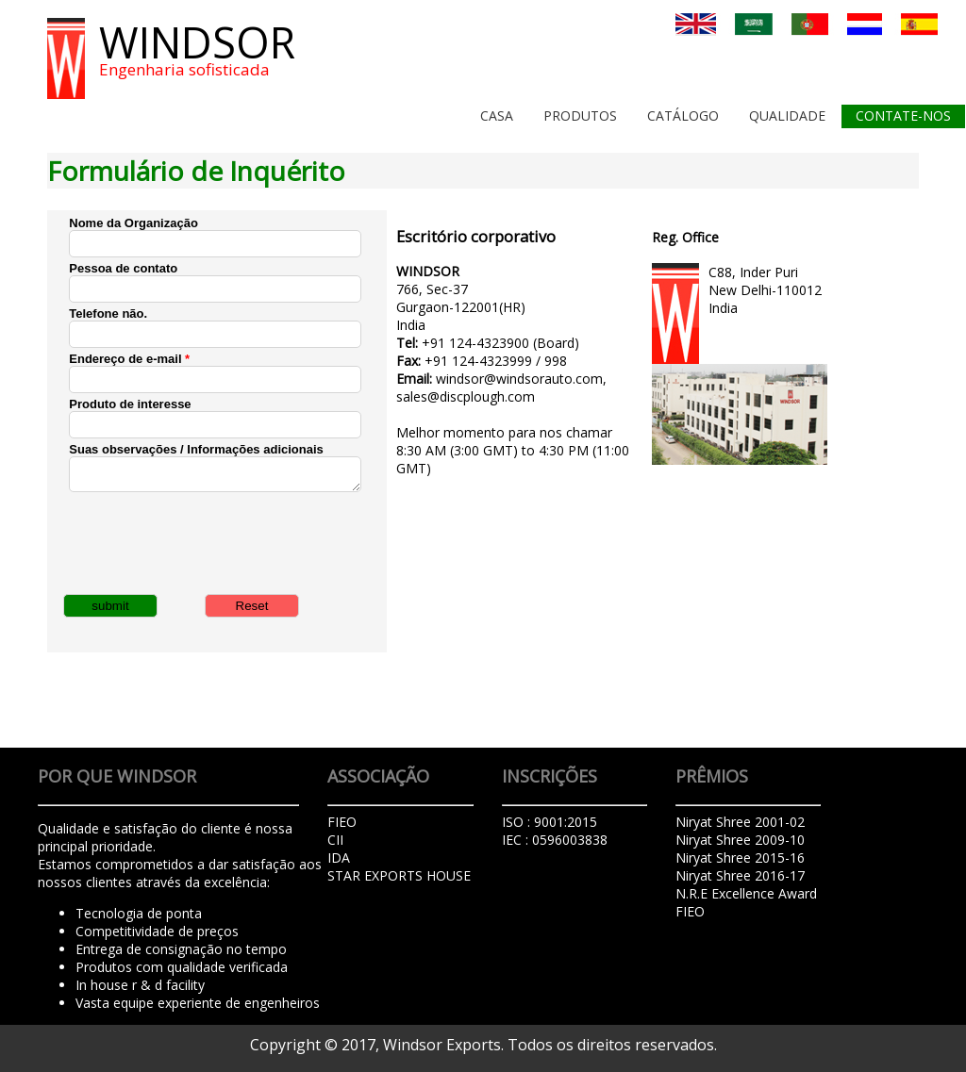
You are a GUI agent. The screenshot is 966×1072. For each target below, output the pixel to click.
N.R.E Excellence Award (746, 893)
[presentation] (212, 541)
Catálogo (683, 115)
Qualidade (787, 115)
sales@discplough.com (465, 396)
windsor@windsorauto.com (519, 379)
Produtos (580, 115)
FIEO (690, 911)
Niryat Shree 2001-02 (740, 822)
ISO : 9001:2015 (549, 822)
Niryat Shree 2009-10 (740, 840)
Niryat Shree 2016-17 (740, 875)
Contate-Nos (903, 115)
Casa (496, 115)
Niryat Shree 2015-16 (740, 857)
